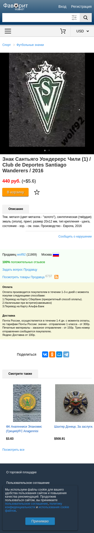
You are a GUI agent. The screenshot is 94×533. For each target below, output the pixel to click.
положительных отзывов (23, 262)
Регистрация (81, 7)
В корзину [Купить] (15, 192)
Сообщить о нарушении (75, 236)
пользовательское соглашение (26, 503)
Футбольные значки (30, 45)
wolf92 (21, 254)
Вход (62, 7)
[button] (89, 57)
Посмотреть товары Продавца (27, 277)
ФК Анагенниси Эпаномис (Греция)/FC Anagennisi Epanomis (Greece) (24, 429)
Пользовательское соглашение (28, 483)
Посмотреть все (13, 449)
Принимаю (40, 521)
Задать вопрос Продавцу (19, 269)
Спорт (6, 45)
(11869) (32, 254)
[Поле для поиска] (46, 17)
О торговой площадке (21, 472)
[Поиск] (86, 17)
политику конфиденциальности (33, 505)
